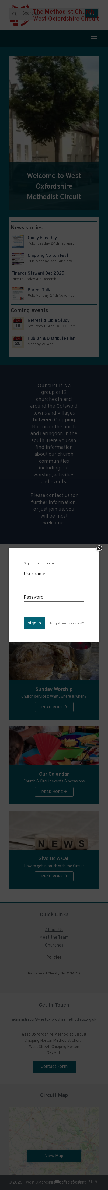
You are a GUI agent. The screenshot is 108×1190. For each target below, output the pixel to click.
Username (34, 574)
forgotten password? (67, 624)
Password (34, 597)
